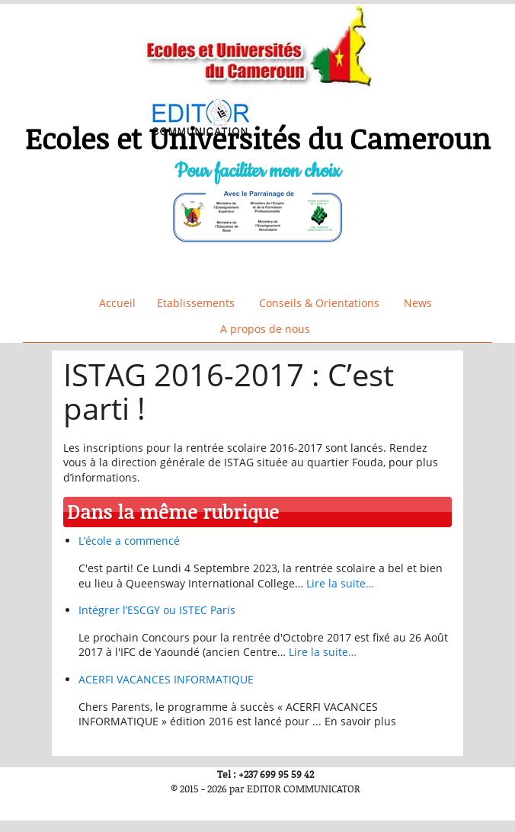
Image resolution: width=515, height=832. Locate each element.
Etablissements (196, 303)
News (418, 303)
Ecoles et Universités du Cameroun (258, 138)
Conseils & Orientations (319, 303)
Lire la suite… (340, 583)
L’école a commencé (129, 540)
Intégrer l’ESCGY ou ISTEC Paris (156, 610)
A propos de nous (265, 329)
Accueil (117, 303)
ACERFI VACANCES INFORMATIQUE (166, 679)
